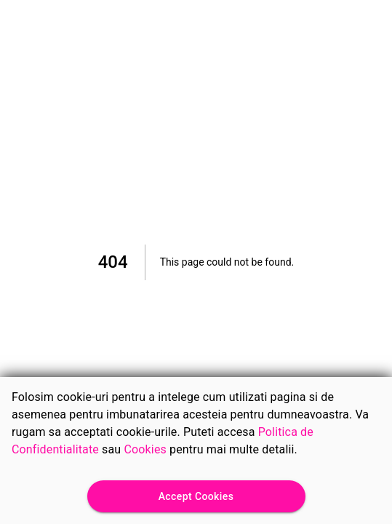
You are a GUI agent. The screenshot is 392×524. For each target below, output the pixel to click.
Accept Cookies (196, 496)
